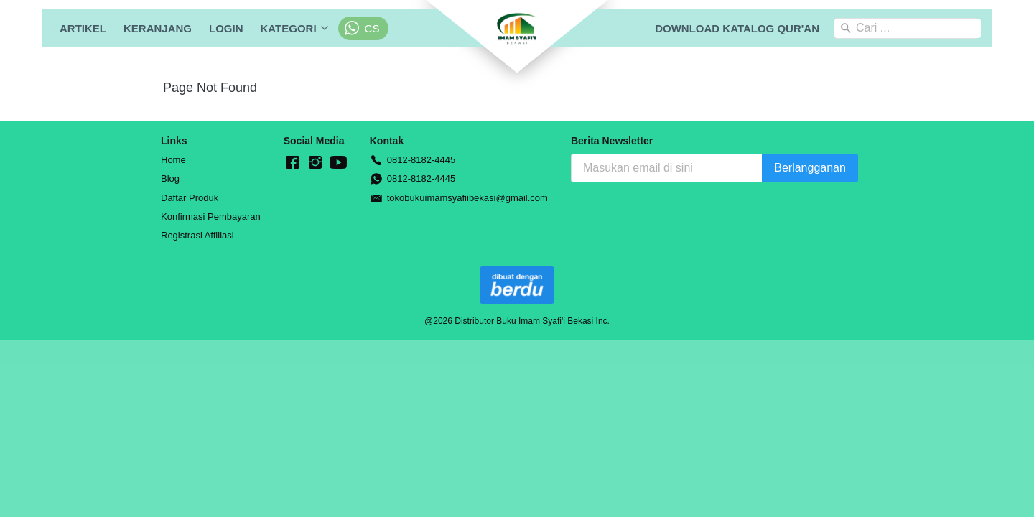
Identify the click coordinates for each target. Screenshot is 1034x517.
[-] (292, 163)
